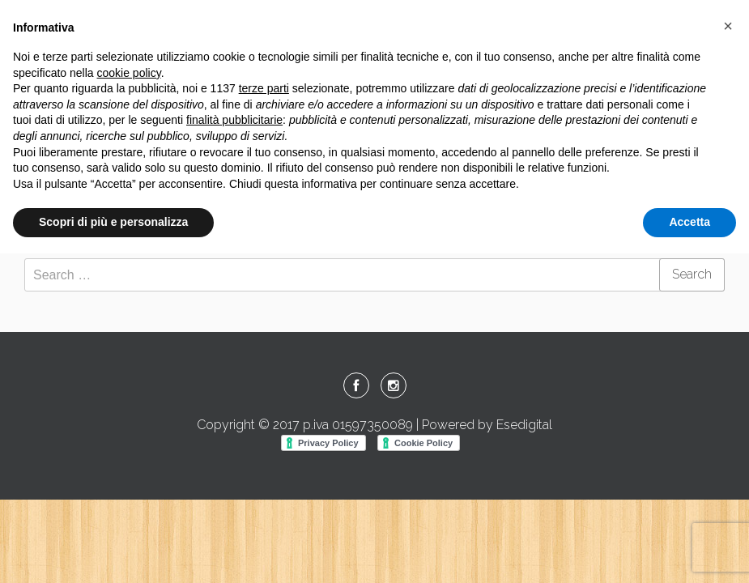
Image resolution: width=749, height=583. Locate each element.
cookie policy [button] (129, 72)
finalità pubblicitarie (234, 119)
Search (692, 274)
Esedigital (524, 424)
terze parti (264, 88)
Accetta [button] (689, 221)
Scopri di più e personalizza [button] (113, 221)
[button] (728, 26)
